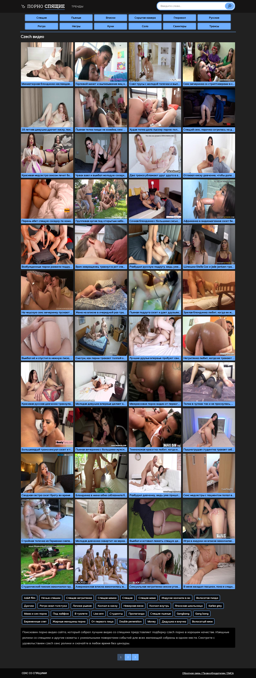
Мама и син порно (35, 613)
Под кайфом (61, 613)
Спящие (41, 17)
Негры (76, 26)
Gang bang (201, 613)
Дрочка (29, 605)
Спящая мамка (107, 598)
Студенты (116, 613)
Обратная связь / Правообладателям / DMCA (208, 673)
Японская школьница (189, 605)
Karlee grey (215, 605)
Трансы (214, 26)
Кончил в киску (108, 605)
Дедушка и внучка (174, 621)
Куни (110, 26)
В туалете (81, 613)
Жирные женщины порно (68, 621)
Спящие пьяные (160, 613)
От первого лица (102, 621)
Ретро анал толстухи (53, 605)
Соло (145, 26)
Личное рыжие (82, 605)
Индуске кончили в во (176, 598)
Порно (43, 6)
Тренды (77, 6)
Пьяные (76, 17)
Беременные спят (35, 621)
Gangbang (183, 613)
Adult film (29, 598)
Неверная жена (133, 605)
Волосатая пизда (207, 598)
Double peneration (130, 621)
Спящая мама (147, 598)
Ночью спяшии (50, 598)
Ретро (41, 26)
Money (151, 621)
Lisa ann (98, 613)
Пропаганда (136, 613)
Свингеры (179, 26)
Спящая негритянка (79, 598)
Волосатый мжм (202, 621)
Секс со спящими (34, 673)
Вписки (110, 17)
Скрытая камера (145, 17)
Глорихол (180, 17)
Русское (214, 17)
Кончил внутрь (159, 605)
